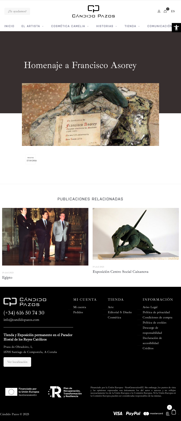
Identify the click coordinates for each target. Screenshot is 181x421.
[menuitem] (173, 11)
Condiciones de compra (157, 317)
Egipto (7, 277)
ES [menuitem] (173, 11)
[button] (176, 27)
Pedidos (78, 312)
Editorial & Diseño (120, 312)
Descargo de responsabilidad (152, 330)
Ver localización (17, 362)
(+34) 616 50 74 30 (24, 313)
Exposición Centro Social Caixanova (120, 271)
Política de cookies (154, 322)
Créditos (148, 348)
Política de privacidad (156, 312)
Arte (111, 307)
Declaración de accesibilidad (152, 340)
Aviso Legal (150, 307)
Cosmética (114, 317)
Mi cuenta (79, 307)
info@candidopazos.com (21, 320)
